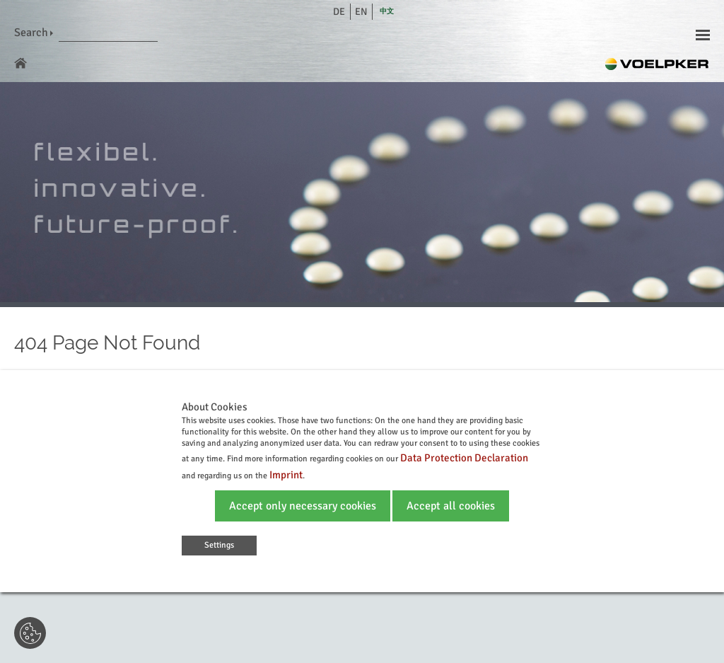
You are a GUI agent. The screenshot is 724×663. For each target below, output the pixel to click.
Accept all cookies (451, 506)
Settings (219, 545)
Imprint (286, 474)
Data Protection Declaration (464, 457)
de (339, 12)
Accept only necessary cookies (302, 506)
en (361, 12)
